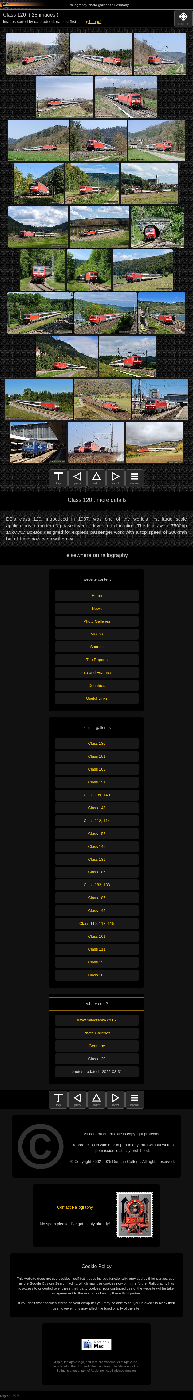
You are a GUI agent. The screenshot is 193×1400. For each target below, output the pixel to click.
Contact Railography (75, 1207)
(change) (94, 21)
